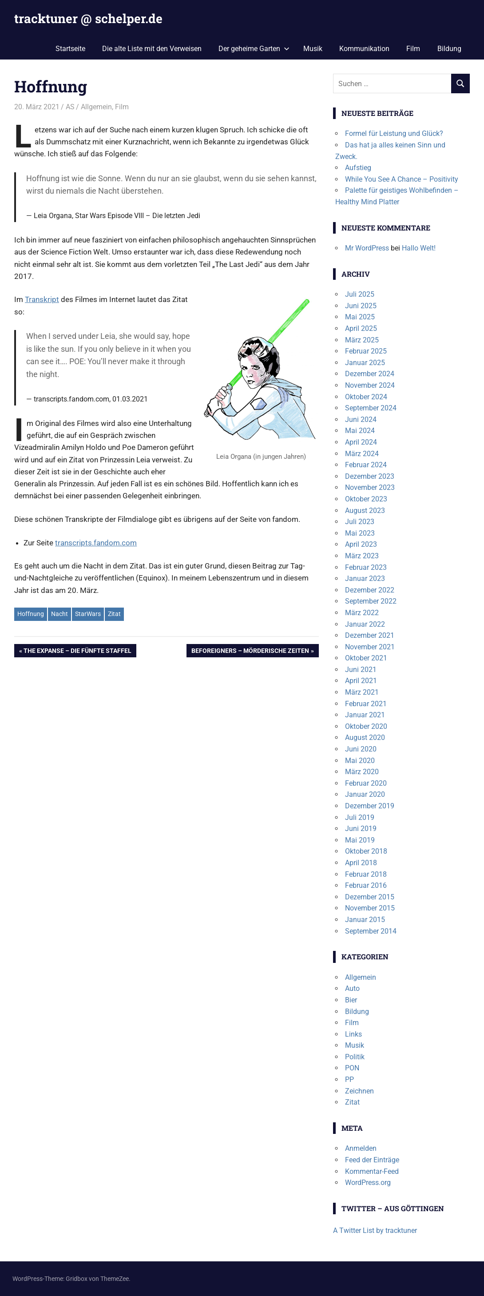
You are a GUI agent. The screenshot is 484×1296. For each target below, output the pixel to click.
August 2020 (365, 737)
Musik (312, 48)
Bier (351, 1000)
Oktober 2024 (366, 397)
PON (352, 1068)
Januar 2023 (365, 578)
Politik (355, 1057)
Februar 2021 (366, 704)
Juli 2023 (359, 521)
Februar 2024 (366, 465)
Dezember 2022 (369, 590)
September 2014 (371, 931)
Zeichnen (359, 1091)
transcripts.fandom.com (96, 542)
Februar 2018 (366, 874)
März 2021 (362, 692)
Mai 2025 (360, 317)
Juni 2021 (361, 669)
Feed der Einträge (372, 1160)
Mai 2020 (360, 760)
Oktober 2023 (366, 499)
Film (413, 48)
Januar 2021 (365, 715)
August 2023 (365, 510)
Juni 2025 (361, 306)
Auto (352, 988)
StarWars (88, 613)
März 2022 (362, 612)
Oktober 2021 (366, 658)
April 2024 (361, 442)
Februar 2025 (366, 351)
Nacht (59, 613)
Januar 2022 (365, 624)
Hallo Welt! (419, 248)
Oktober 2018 (366, 851)
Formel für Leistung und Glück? (394, 133)
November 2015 (370, 908)
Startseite (70, 48)
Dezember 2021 (369, 635)
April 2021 (361, 680)
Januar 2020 (365, 794)
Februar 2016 (366, 885)
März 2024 (362, 453)
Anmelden (361, 1148)
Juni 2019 (361, 828)
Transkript (42, 299)
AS (70, 107)
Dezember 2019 (369, 806)
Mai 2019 (360, 840)
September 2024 (371, 408)
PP (349, 1079)
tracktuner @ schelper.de (88, 18)
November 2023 (370, 487)
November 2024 (370, 385)
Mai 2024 (360, 430)
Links (353, 1034)
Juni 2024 (361, 419)
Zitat (114, 613)
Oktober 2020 (366, 726)
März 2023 (362, 556)
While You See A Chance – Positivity (401, 179)
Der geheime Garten (254, 48)
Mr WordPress (367, 248)
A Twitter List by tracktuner (375, 1230)
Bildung (449, 48)
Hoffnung (30, 613)
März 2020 (362, 771)
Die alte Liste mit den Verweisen (152, 48)
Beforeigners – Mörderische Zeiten (250, 651)
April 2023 (361, 544)
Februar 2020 (366, 783)
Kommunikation (364, 48)
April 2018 (361, 863)
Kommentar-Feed (372, 1171)
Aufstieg (358, 167)
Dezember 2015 (369, 897)
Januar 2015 (365, 919)
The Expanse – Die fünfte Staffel (77, 651)
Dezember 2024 (369, 374)
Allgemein (96, 107)
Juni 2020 (361, 749)
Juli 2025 (359, 294)
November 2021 (370, 647)
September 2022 (371, 601)
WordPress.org (368, 1182)
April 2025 (361, 328)
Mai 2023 (360, 533)
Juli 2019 (359, 817)
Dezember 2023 (369, 476)
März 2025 (362, 340)
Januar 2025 (365, 362)
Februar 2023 (366, 567)
